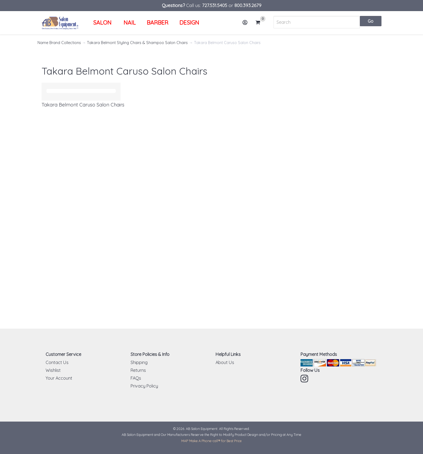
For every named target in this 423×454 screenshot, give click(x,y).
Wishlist (53, 370)
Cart (260, 22)
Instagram (305, 378)
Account (246, 24)
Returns (138, 370)
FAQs (136, 378)
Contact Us (57, 362)
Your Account (59, 378)
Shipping (139, 362)
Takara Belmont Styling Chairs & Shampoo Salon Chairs (137, 42)
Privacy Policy (144, 386)
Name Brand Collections (59, 42)
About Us (225, 362)
